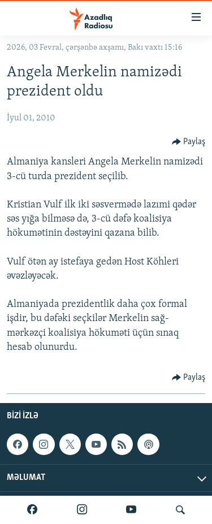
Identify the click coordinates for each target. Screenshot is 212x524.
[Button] (189, 142)
